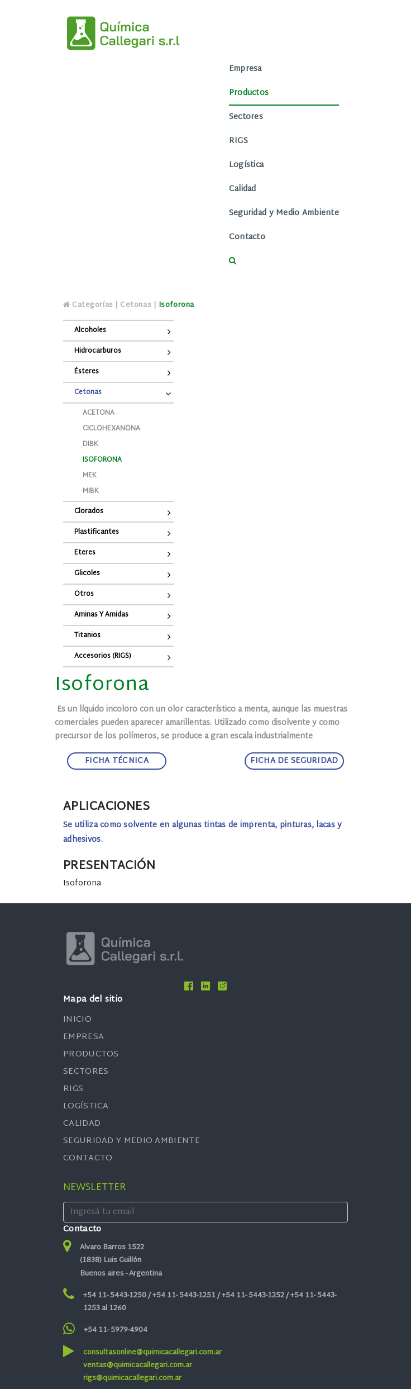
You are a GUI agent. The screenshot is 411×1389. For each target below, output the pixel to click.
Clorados (88, 511)
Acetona (98, 413)
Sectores (246, 117)
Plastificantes (96, 532)
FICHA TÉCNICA (117, 761)
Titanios (87, 635)
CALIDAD (82, 1123)
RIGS (238, 141)
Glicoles (87, 573)
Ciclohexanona (111, 429)
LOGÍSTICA (86, 1106)
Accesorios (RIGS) (102, 656)
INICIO (77, 1019)
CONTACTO (87, 1158)
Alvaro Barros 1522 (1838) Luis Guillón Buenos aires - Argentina (121, 1260)
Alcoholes (90, 330)
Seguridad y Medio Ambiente (284, 213)
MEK (90, 476)
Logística (246, 165)
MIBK (91, 491)
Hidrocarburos (97, 351)
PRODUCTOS (91, 1054)
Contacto (247, 237)
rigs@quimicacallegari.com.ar (132, 1378)
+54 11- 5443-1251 (184, 1295)
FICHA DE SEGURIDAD (294, 761)
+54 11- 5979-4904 (115, 1330)
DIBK (90, 444)
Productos (249, 93)
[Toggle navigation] (155, 165)
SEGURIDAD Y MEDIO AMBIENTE (131, 1141)
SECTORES (85, 1071)
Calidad (242, 189)
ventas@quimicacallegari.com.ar (137, 1365)
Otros (84, 594)
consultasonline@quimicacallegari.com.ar (152, 1352)
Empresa (245, 69)
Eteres (84, 553)
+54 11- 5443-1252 (254, 1295)
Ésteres (86, 372)
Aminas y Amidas (101, 615)
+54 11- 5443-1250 (115, 1295)
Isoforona (102, 460)
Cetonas (88, 392)
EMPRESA (83, 1037)
